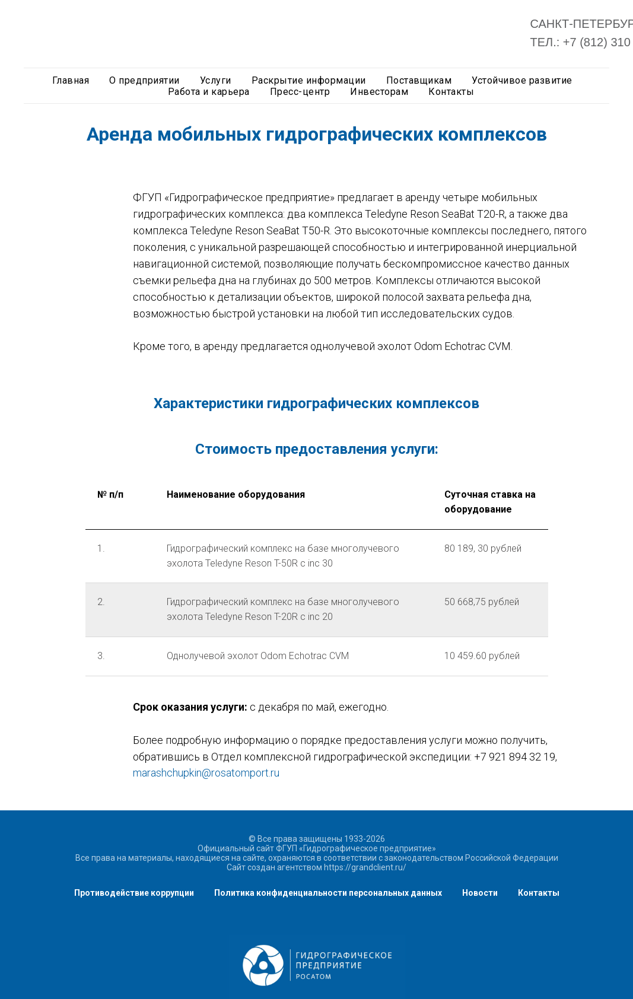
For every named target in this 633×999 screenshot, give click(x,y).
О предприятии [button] (144, 80)
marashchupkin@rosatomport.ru (206, 772)
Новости (480, 893)
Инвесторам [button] (379, 91)
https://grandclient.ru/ (365, 867)
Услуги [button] (215, 80)
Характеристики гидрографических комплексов (316, 403)
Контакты (538, 893)
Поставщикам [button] (419, 80)
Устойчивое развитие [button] (522, 80)
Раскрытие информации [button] (309, 80)
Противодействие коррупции (134, 893)
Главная (71, 80)
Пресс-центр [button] (300, 91)
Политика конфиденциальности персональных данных (328, 893)
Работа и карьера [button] (209, 91)
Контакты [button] (451, 91)
